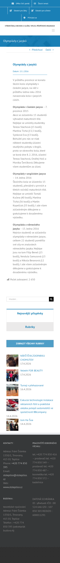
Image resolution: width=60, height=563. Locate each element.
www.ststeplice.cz (12, 487)
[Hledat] (51, 299)
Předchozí (37, 49)
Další (48, 49)
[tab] (30, 313)
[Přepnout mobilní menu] (53, 30)
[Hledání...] (27, 299)
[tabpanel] (30, 319)
